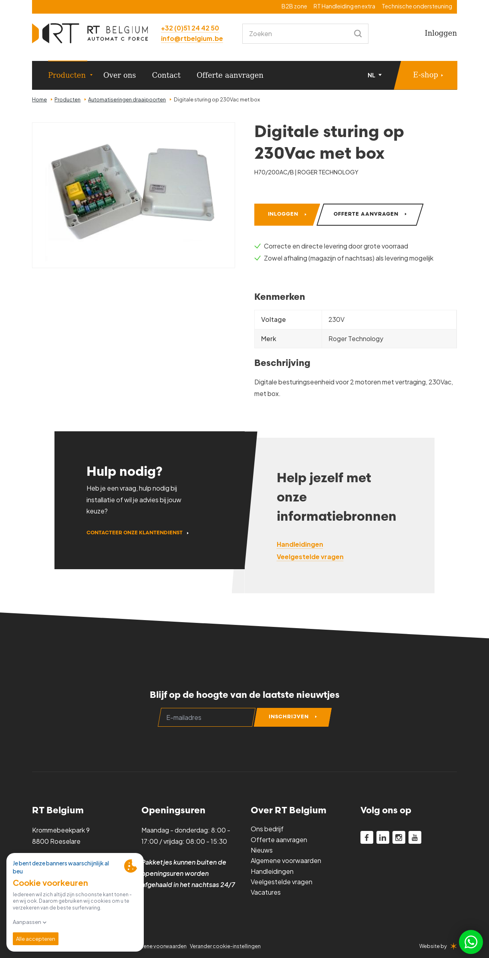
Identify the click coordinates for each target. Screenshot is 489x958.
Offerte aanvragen (230, 75)
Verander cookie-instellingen (225, 946)
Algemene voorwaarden (286, 860)
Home (39, 99)
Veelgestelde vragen (281, 881)
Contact (166, 75)
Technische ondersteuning (417, 6)
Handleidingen (272, 871)
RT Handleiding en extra (344, 6)
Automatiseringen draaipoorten (127, 99)
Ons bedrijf (267, 829)
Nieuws (262, 850)
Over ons (119, 75)
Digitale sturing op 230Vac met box (217, 99)
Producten (67, 75)
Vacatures (266, 892)
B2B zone (294, 6)
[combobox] (305, 33)
